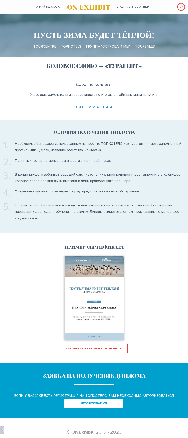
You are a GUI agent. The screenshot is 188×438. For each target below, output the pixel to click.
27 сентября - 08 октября (133, 6)
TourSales (145, 46)
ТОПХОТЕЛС (111, 143)
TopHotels (71, 46)
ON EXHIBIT (89, 7)
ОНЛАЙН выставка (48, 6)
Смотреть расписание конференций (94, 348)
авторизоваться (93, 403)
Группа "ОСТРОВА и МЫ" (108, 46)
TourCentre (44, 46)
